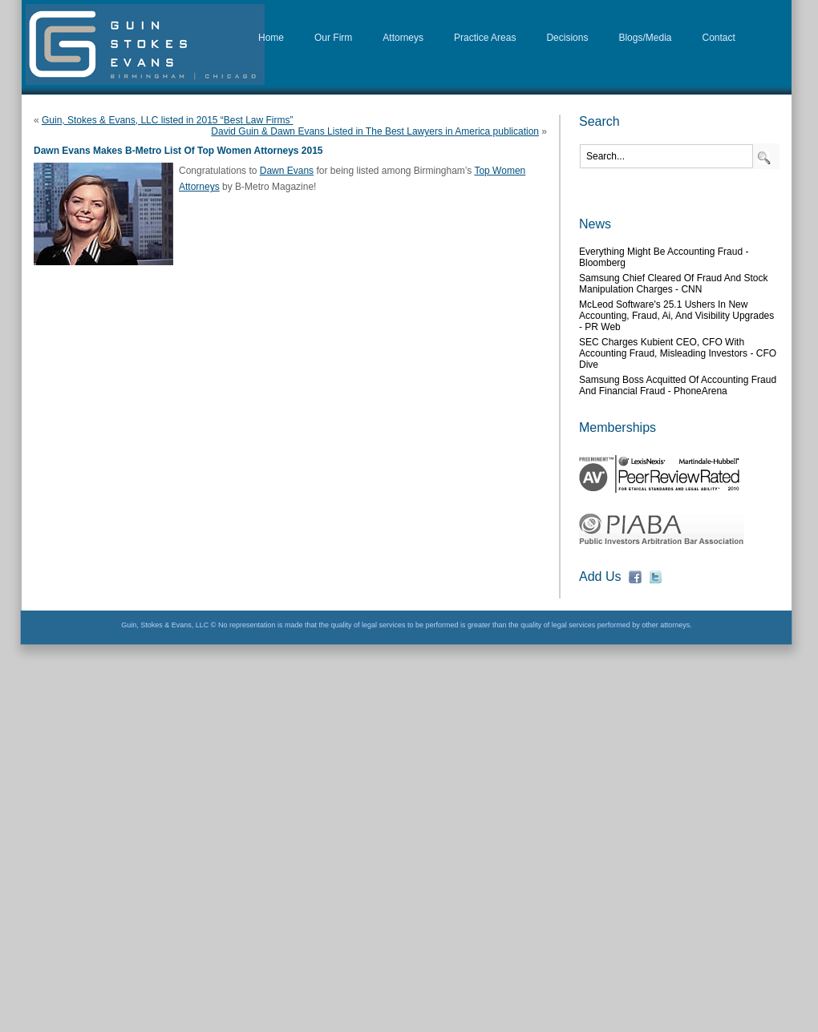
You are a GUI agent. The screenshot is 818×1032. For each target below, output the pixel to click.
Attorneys (403, 37)
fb (635, 576)
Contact (719, 37)
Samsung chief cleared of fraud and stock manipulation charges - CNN (673, 283)
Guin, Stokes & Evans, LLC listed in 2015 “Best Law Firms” (167, 120)
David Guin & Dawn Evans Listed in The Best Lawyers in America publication (375, 131)
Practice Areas (485, 37)
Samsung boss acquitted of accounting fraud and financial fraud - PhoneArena (677, 385)
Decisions (567, 37)
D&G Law (145, 44)
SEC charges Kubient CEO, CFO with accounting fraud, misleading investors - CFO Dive (677, 353)
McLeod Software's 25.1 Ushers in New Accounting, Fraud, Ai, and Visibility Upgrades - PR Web (676, 316)
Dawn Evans (287, 170)
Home (271, 37)
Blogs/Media (644, 37)
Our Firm (333, 37)
